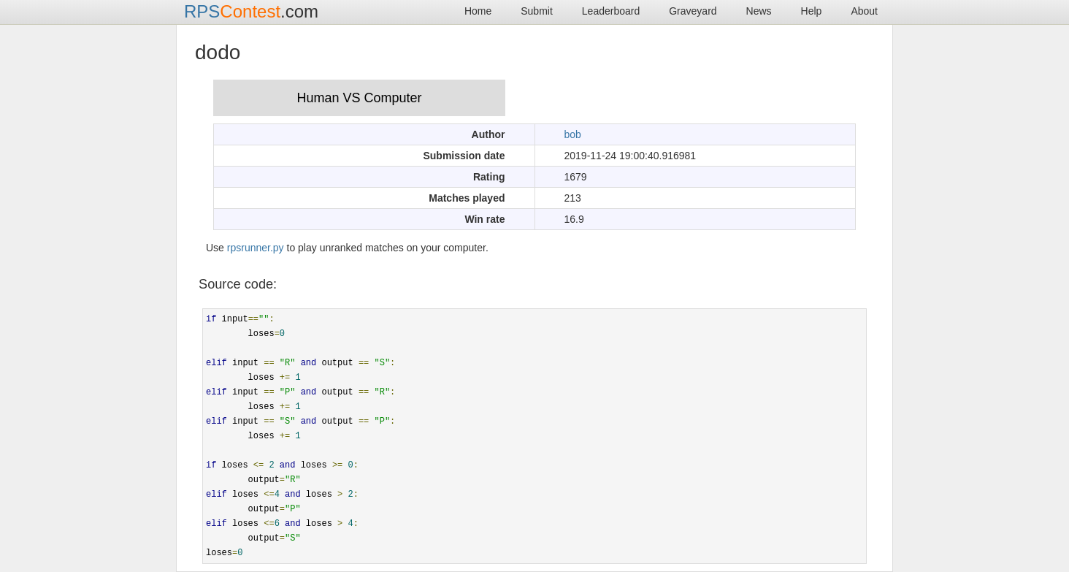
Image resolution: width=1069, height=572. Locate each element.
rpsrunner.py (255, 247)
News (759, 11)
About (864, 11)
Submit (537, 11)
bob (572, 134)
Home (477, 11)
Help (811, 11)
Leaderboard (611, 11)
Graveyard (692, 11)
